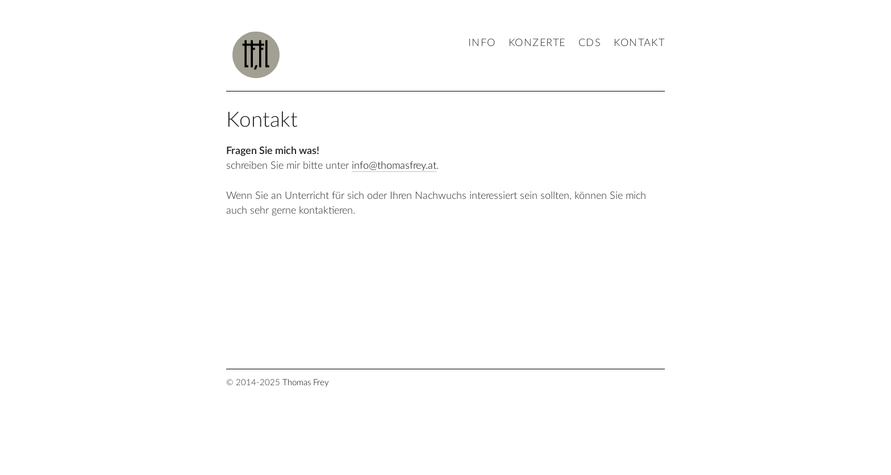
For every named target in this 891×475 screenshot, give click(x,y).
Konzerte (537, 43)
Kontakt (639, 43)
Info (482, 43)
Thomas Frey (305, 382)
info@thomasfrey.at (394, 165)
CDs (589, 43)
